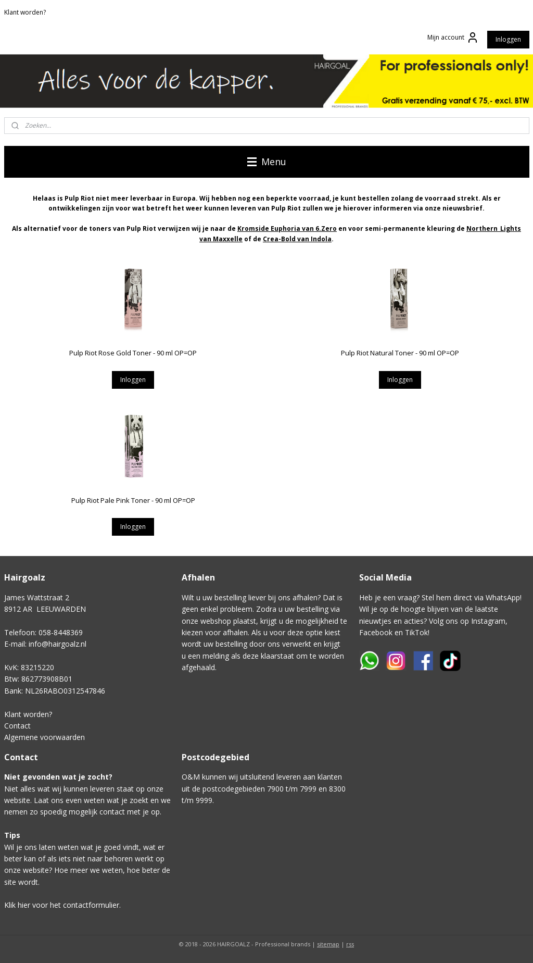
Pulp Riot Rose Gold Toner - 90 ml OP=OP (133, 352)
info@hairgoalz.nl (57, 644)
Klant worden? (25, 12)
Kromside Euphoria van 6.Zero (287, 228)
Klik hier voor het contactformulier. (62, 905)
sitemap (328, 944)
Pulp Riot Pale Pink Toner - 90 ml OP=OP (133, 500)
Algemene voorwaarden (44, 737)
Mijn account (453, 37)
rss (350, 944)
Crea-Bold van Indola (297, 238)
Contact (17, 726)
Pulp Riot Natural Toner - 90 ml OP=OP (400, 352)
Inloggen (508, 39)
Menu (266, 161)
